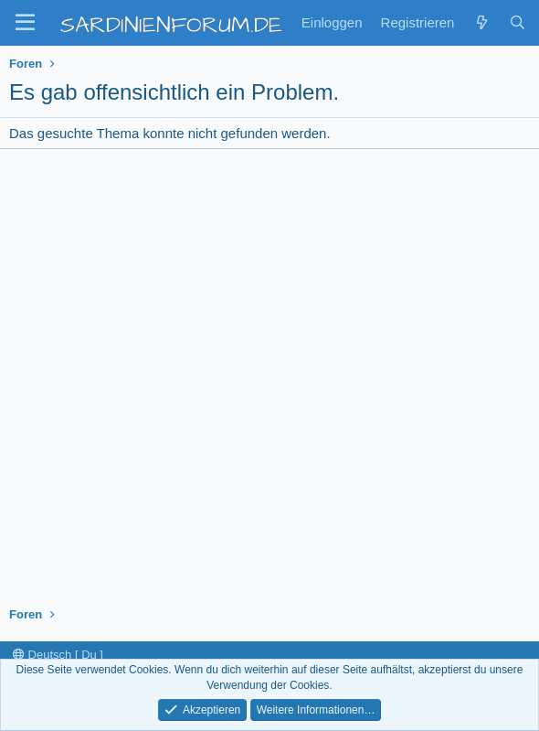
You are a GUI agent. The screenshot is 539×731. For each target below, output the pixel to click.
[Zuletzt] (481, 22)
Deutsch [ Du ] (58, 654)
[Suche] (517, 22)
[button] (25, 23)
